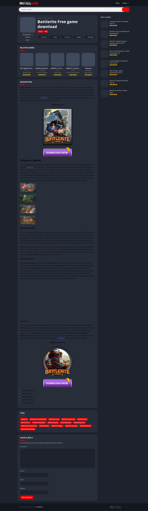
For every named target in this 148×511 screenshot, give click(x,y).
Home (117, 3)
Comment (23, 447)
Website (22, 489)
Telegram (78, 38)
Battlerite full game (39, 423)
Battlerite (24, 420)
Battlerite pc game (71, 427)
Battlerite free (82, 420)
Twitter (53, 38)
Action (50, 19)
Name (22, 472)
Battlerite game (53, 423)
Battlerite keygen (57, 427)
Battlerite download (68, 420)
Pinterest (66, 38)
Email (22, 480)
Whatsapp (89, 38)
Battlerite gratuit (79, 423)
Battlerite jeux (44, 427)
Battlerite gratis (66, 423)
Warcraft (30, 168)
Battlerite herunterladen (29, 427)
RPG (46, 32)
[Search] (74, 10)
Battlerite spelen (85, 427)
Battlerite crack (54, 420)
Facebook (42, 38)
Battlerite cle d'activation (38, 420)
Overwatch (61, 339)
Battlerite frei (25, 423)
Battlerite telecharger (28, 430)
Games (125, 3)
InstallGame (39, 508)
